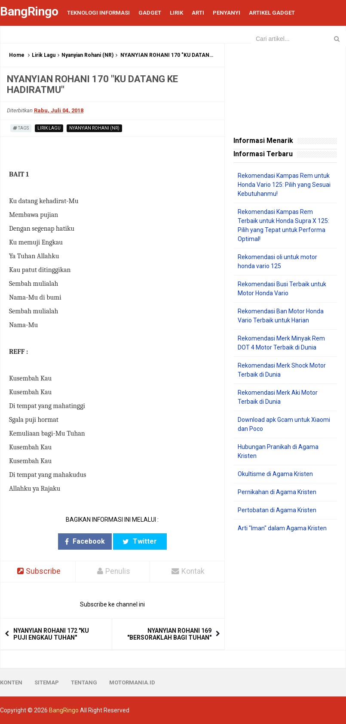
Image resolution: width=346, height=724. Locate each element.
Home (16, 55)
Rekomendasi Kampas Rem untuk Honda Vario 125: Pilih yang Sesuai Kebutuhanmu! (284, 184)
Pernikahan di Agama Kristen (277, 492)
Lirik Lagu (43, 55)
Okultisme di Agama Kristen (275, 473)
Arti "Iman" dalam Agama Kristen (282, 528)
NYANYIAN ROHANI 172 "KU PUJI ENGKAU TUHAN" (51, 634)
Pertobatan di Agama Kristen (277, 510)
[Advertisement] (285, 584)
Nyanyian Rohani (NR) (87, 55)
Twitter (139, 541)
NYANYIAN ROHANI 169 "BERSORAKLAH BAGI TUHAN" (169, 634)
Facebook (85, 541)
